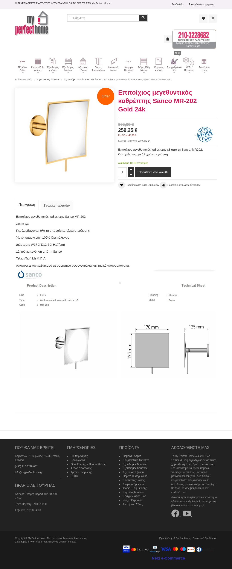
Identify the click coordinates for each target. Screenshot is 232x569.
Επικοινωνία (78, 460)
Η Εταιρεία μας (79, 456)
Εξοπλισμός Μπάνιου (48, 79)
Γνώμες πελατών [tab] (57, 205)
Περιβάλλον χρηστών (202, 4)
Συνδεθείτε (178, 4)
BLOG (74, 476)
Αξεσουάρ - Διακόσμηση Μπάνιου (82, 79)
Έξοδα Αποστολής (81, 468)
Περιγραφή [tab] (26, 204)
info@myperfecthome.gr (29, 472)
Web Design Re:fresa (64, 541)
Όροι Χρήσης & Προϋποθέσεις (88, 464)
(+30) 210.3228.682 (26, 466)
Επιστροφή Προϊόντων (204, 538)
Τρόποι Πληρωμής (81, 472)
